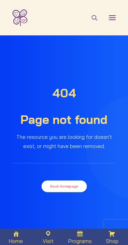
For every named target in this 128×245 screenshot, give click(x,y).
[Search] (91, 18)
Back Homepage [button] (64, 186)
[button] (112, 17)
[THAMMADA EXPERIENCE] (23, 17)
